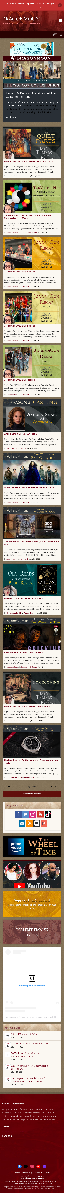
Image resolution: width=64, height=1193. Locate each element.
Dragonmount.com (14, 777)
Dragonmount (11, 1017)
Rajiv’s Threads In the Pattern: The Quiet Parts (28, 161)
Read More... (12, 117)
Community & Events (29, 232)
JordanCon (25, 286)
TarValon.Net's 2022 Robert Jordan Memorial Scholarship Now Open (27, 217)
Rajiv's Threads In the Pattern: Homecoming (27, 706)
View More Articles (32, 794)
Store (29, 935)
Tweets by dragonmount (14, 1131)
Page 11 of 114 (32, 787)
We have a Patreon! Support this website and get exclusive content (30, 5)
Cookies (47, 1173)
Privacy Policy (27, 1173)
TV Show (22, 448)
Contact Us (38, 1173)
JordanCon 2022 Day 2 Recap (19, 325)
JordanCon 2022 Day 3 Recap (19, 271)
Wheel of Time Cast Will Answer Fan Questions (29, 487)
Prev (10, 787)
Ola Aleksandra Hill (14, 613)
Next (53, 787)
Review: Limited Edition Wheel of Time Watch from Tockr (31, 761)
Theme (17, 1173)
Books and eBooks (23, 176)
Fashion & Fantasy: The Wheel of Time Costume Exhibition (31, 95)
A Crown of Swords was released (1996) (30, 1043)
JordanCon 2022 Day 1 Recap (19, 379)
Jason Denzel (12, 448)
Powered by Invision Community (32, 1178)
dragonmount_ (26, 1017)
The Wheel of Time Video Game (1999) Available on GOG (31, 543)
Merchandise (24, 559)
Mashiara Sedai (12, 232)
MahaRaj (10, 176)
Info (36, 935)
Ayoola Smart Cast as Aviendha (20, 433)
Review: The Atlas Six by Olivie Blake (23, 598)
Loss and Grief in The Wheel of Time (23, 652)
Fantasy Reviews (30, 613)
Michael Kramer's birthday (24, 1034)
